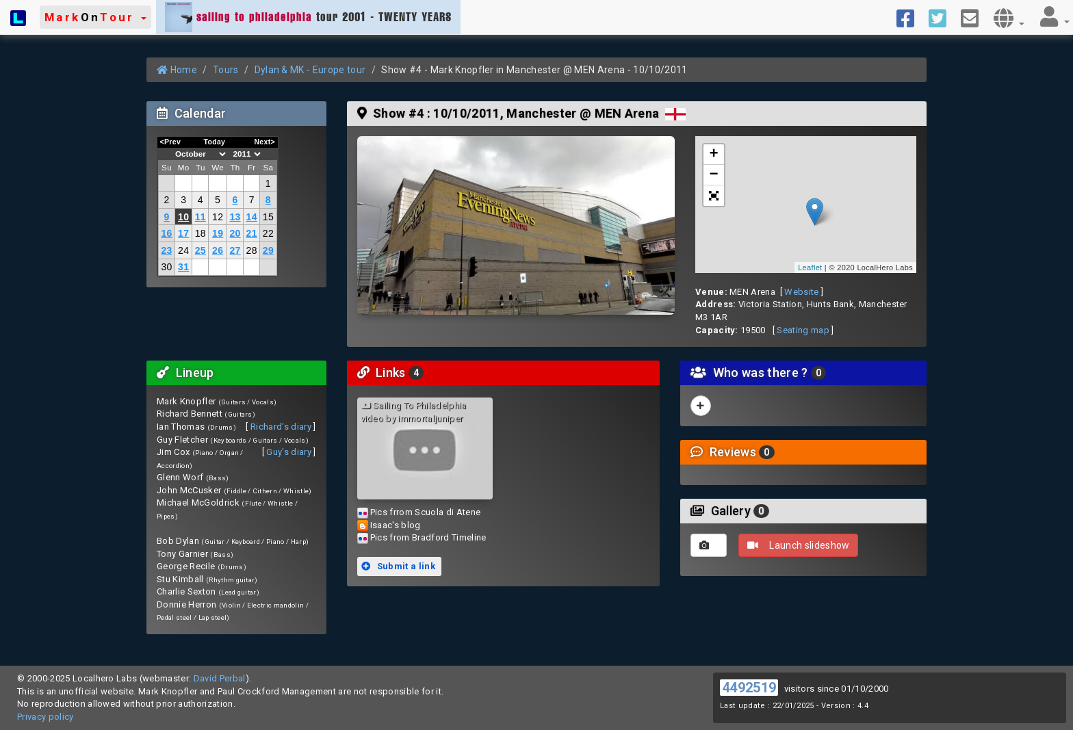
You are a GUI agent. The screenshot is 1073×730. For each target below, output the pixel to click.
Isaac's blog (395, 525)
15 (268, 216)
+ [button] (714, 154)
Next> (264, 142)
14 (251, 216)
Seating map (803, 330)
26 (217, 250)
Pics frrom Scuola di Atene (425, 512)
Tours (226, 69)
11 (200, 216)
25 (200, 250)
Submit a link (398, 566)
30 (166, 266)
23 (166, 250)
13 (234, 216)
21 (251, 233)
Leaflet (810, 267)
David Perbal (220, 678)
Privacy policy (45, 717)
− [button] (714, 175)
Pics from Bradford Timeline (428, 537)
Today (214, 142)
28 (251, 250)
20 (234, 233)
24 (183, 250)
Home (177, 69)
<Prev (170, 142)
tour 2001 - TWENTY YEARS (308, 17)
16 (166, 233)
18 (200, 233)
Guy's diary (288, 452)
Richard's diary (280, 426)
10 (183, 216)
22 (268, 233)
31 (183, 266)
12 (217, 216)
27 (234, 250)
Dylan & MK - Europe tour (310, 69)
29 (268, 250)
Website (801, 292)
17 (183, 233)
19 (217, 233)
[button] (95, 17)
